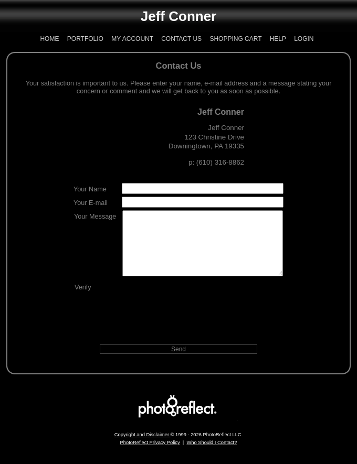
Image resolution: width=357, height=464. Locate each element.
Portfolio (85, 38)
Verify (83, 300)
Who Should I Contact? (211, 455)
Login (303, 38)
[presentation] (202, 314)
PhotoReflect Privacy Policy (150, 455)
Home (49, 38)
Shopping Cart (235, 38)
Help (278, 38)
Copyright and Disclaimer (142, 447)
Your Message (95, 216)
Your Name (90, 189)
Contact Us (181, 38)
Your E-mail (91, 203)
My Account (132, 38)
